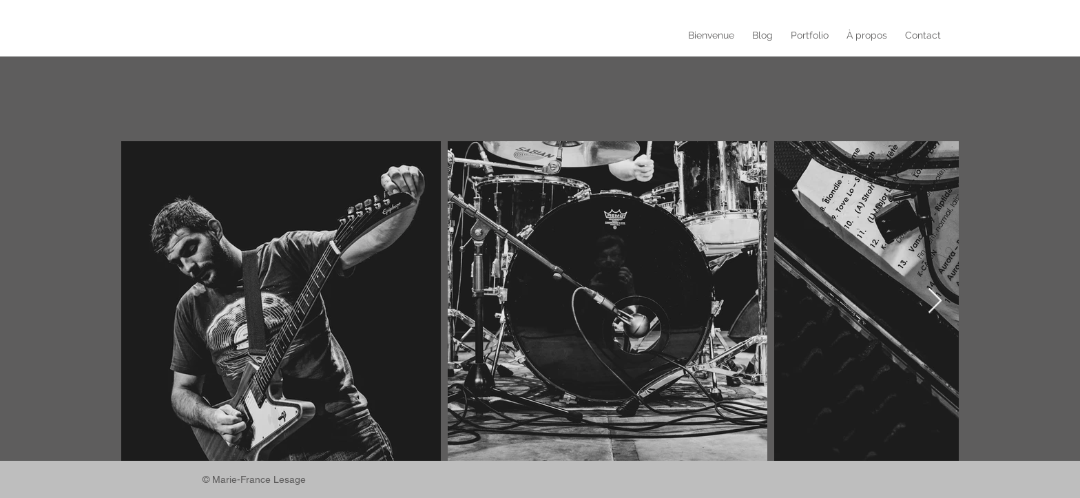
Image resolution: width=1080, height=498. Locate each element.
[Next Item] (935, 301)
